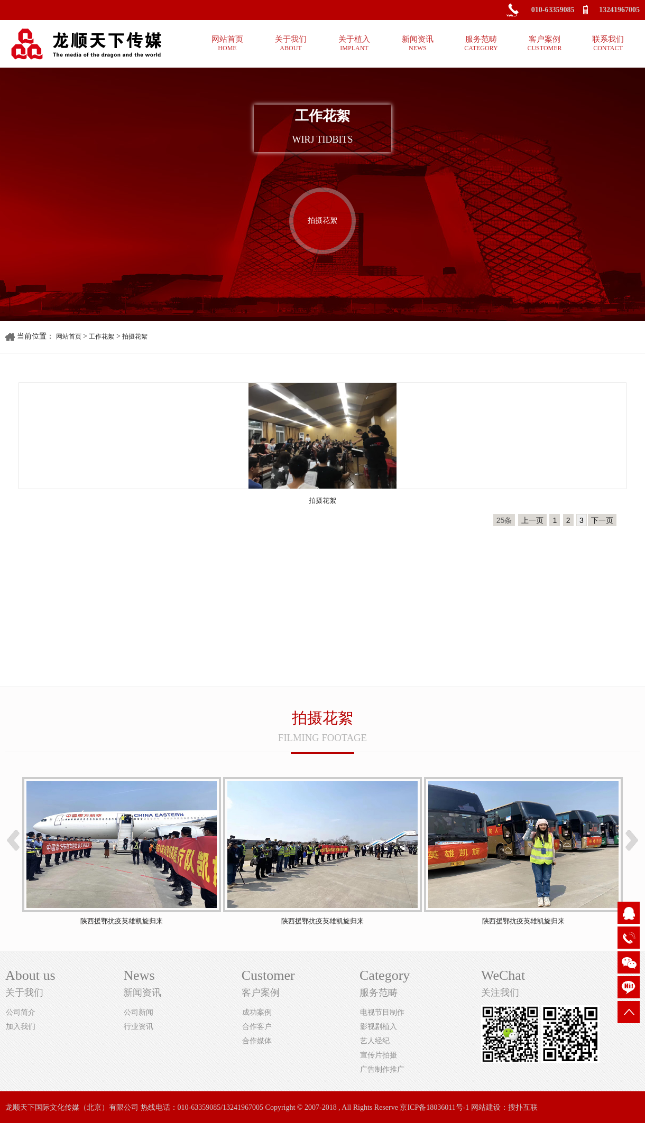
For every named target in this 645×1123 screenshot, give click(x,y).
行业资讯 (138, 1027)
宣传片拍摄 (378, 1055)
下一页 (602, 520)
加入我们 (20, 1027)
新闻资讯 (417, 43)
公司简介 (20, 1012)
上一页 (532, 520)
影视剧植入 (378, 1027)
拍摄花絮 (322, 220)
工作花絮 (101, 336)
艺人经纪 (375, 1041)
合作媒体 (257, 1041)
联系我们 (608, 43)
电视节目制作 (382, 1012)
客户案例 (544, 43)
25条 (504, 520)
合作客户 (257, 1027)
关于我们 (290, 43)
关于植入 (354, 43)
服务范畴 (481, 43)
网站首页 (227, 43)
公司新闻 (138, 1012)
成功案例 (257, 1012)
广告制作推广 (382, 1069)
